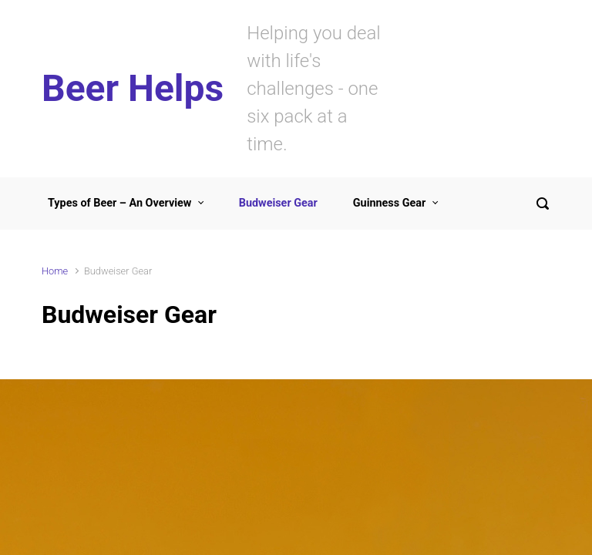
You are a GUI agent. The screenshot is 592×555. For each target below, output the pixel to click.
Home (55, 271)
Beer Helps (133, 88)
